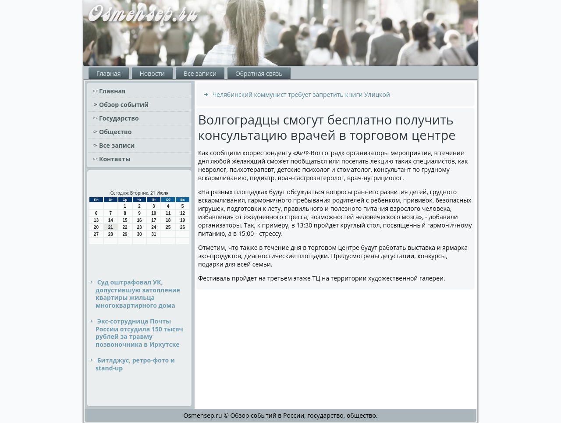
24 (153, 227)
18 (168, 220)
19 (182, 220)
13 (96, 220)
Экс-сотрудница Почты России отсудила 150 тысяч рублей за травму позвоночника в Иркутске (139, 332)
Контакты (115, 159)
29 (125, 234)
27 (96, 234)
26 (182, 227)
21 (110, 227)
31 (153, 234)
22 (125, 227)
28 (110, 234)
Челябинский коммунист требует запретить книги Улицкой (301, 94)
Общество (115, 132)
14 (110, 220)
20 (96, 227)
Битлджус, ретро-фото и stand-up (135, 364)
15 (125, 220)
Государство (119, 118)
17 (153, 220)
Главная (108, 73)
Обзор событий (124, 104)
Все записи (200, 73)
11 (168, 213)
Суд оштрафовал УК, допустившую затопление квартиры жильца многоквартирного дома (138, 293)
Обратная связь (259, 73)
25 (168, 227)
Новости (152, 73)
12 (182, 213)
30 (139, 234)
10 (153, 213)
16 (139, 220)
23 (139, 227)
